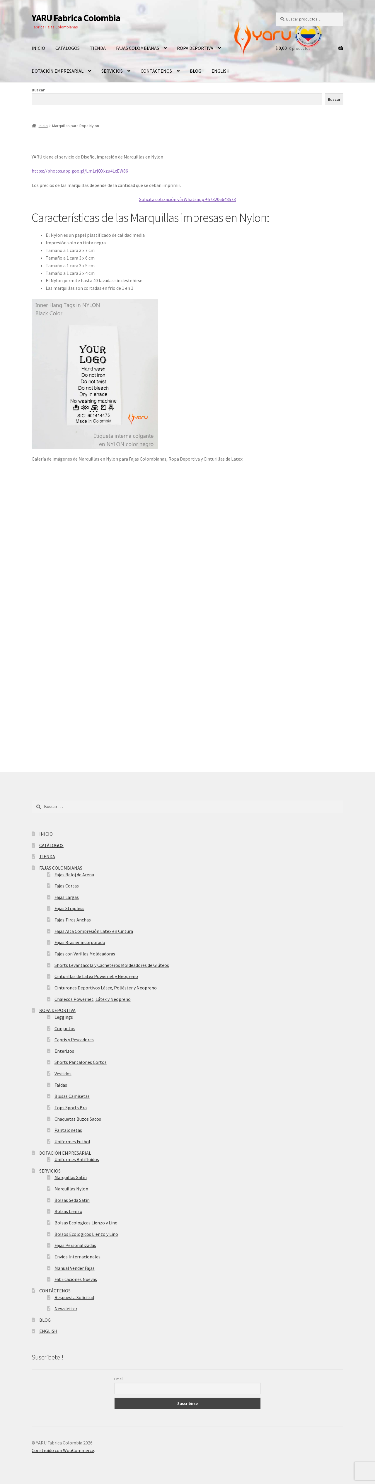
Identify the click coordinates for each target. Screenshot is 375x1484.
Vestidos (62, 1073)
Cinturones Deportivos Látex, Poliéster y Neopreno (105, 988)
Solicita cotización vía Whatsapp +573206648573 (187, 199)
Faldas (60, 1085)
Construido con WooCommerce (63, 1450)
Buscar (38, 90)
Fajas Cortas (66, 886)
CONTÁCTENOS (156, 71)
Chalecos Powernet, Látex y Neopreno (92, 999)
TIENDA (98, 48)
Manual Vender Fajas (74, 1268)
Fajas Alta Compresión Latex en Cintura (93, 931)
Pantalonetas (68, 1130)
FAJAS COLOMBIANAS (137, 48)
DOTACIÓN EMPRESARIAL (57, 71)
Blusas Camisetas (72, 1096)
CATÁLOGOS (67, 48)
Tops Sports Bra (70, 1107)
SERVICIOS (112, 71)
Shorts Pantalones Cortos (80, 1062)
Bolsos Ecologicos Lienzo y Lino (86, 1234)
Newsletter (65, 1308)
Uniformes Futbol (72, 1141)
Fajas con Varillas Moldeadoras (84, 954)
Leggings (63, 1017)
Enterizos (64, 1051)
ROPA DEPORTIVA (195, 48)
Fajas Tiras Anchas (72, 920)
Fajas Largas (66, 897)
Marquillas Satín (70, 1177)
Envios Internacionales (77, 1257)
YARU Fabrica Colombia (76, 18)
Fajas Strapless (69, 908)
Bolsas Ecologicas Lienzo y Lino (85, 1223)
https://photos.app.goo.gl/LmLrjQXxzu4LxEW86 (80, 171)
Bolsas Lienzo (68, 1211)
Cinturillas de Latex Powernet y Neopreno (96, 976)
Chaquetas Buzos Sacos (77, 1119)
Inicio (43, 125)
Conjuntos (64, 1028)
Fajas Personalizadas (75, 1245)
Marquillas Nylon (71, 1189)
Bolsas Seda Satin (72, 1200)
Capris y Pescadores (74, 1039)
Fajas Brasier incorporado (79, 942)
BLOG (195, 71)
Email (118, 1378)
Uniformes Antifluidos (76, 1159)
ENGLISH (221, 71)
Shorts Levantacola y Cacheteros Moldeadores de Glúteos (111, 965)
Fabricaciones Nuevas (75, 1279)
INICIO (38, 48)
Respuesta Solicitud (74, 1297)
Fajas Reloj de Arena (74, 875)
